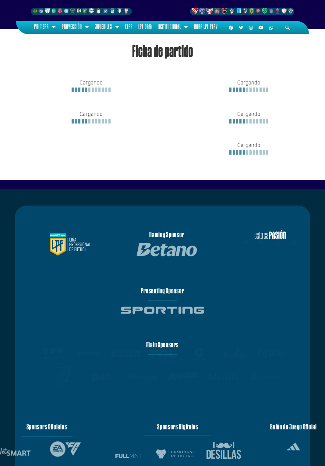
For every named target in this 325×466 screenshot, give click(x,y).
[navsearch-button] (287, 28)
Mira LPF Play (206, 26)
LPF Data (145, 26)
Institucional (173, 27)
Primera (45, 27)
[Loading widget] (91, 85)
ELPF (128, 26)
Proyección (75, 27)
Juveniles (107, 27)
